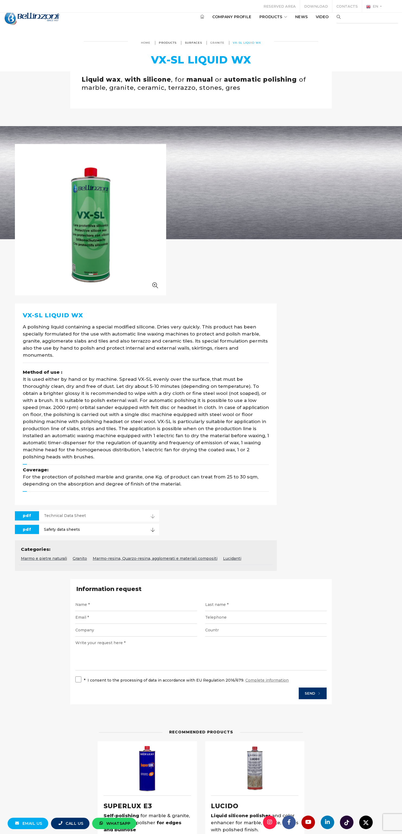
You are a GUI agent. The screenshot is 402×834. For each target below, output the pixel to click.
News (285, 21)
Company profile (215, 21)
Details (180, 716)
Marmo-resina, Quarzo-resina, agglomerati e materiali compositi (282, 412)
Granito (207, 412)
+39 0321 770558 (231, 819)
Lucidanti (359, 412)
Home (145, 42)
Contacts (347, 6)
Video (306, 21)
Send (303, 548)
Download (316, 6)
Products (257, 21)
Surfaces (193, 42)
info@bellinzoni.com (178, 819)
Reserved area (279, 6)
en (372, 6)
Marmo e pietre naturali (171, 412)
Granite (217, 42)
